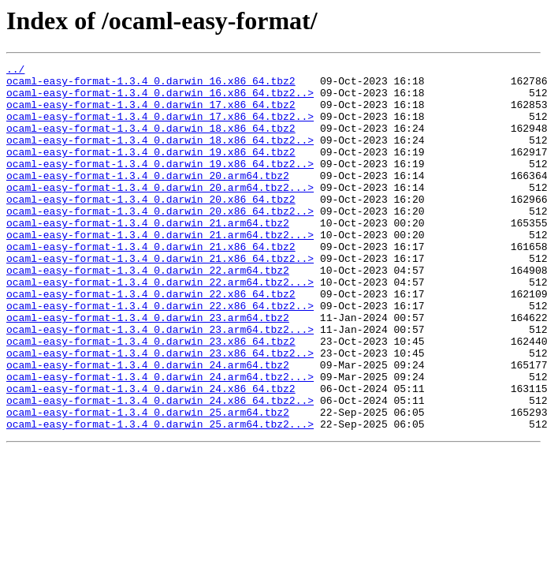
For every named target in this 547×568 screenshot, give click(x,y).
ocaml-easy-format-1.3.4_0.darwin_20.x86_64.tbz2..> (160, 241)
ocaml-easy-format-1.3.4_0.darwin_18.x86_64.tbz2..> (160, 156)
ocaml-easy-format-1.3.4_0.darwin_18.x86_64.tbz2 (151, 142)
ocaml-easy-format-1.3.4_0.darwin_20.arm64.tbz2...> (160, 213)
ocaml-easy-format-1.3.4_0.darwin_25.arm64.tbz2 (147, 483)
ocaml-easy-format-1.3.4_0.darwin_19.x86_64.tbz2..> (160, 185)
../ (15, 71)
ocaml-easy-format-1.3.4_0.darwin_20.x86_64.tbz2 (151, 227)
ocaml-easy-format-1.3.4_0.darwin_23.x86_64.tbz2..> (160, 412)
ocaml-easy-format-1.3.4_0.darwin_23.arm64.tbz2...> (160, 383)
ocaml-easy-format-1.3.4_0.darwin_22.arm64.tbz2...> (160, 327)
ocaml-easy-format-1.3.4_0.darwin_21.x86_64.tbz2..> (160, 298)
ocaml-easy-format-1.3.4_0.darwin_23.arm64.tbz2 (147, 369)
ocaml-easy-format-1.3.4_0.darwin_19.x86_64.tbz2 (151, 170)
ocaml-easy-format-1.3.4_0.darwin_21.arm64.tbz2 (147, 255)
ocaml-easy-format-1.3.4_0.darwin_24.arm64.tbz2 (147, 426)
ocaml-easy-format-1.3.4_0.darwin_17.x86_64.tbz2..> (160, 128)
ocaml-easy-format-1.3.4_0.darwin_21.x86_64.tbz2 (151, 284)
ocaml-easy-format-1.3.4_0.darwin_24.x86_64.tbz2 (151, 454)
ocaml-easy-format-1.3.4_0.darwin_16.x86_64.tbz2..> (160, 99)
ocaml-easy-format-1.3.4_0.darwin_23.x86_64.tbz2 (151, 397)
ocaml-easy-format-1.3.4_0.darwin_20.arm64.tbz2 (147, 199)
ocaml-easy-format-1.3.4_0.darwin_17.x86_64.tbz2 (151, 113)
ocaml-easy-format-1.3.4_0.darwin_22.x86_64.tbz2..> (160, 355)
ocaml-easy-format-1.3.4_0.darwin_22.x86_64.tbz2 (151, 341)
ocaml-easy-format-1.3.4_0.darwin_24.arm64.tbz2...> (160, 440)
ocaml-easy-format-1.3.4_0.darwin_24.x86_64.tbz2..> (160, 469)
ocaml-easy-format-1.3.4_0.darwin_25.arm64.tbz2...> (160, 497)
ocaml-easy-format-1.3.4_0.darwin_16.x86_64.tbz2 (151, 85)
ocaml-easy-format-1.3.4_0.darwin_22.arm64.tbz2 (147, 312)
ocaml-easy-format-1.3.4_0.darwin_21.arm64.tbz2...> (160, 270)
